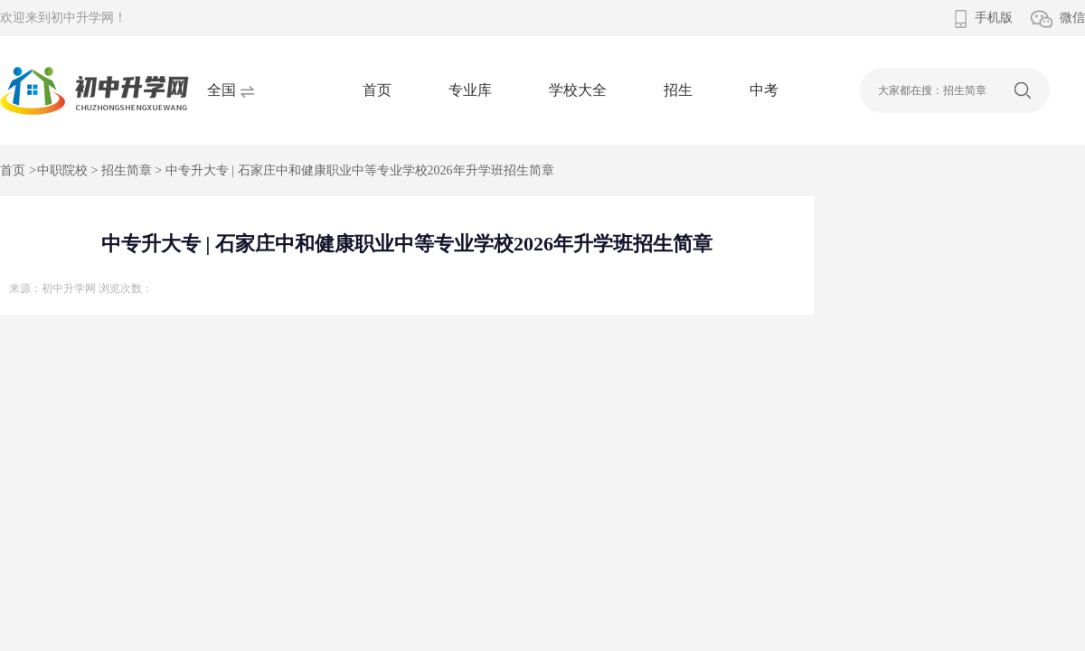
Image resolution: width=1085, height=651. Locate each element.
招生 (678, 90)
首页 (377, 90)
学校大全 (578, 90)
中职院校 (62, 170)
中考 (764, 90)
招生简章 (126, 170)
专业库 (470, 90)
